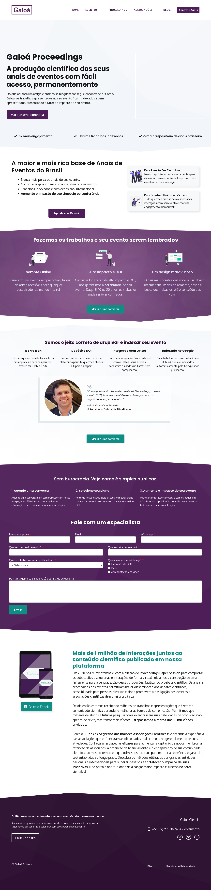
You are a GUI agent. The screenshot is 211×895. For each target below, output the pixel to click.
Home (75, 9)
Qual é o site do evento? (122, 547)
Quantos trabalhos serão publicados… (31, 560)
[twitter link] (188, 837)
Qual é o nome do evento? (25, 547)
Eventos (95, 10)
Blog (167, 9)
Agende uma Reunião (66, 213)
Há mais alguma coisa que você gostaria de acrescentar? (42, 578)
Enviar (18, 609)
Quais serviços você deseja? (124, 560)
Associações (147, 10)
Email (78, 534)
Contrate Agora (188, 10)
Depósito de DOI (121, 564)
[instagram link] (179, 837)
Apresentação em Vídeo (125, 572)
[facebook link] (196, 837)
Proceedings (117, 9)
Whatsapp (147, 534)
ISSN (114, 568)
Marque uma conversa (27, 115)
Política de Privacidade (181, 866)
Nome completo (19, 534)
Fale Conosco (25, 838)
